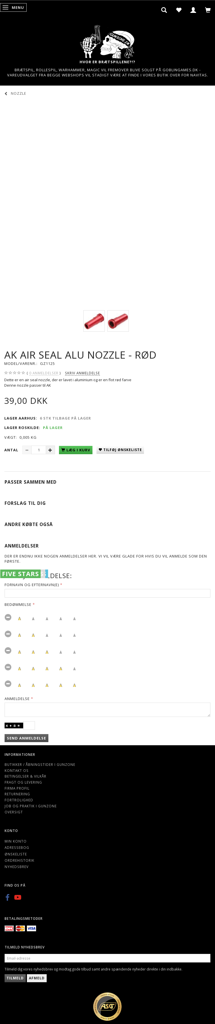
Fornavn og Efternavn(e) (32, 584)
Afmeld (37, 978)
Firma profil (17, 788)
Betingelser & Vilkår (25, 776)
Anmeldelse (17, 698)
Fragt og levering (23, 782)
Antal (11, 449)
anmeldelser (43, 373)
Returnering (17, 794)
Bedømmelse (18, 604)
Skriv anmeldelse (82, 373)
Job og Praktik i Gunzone (31, 806)
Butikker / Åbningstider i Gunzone (40, 764)
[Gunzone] (107, 40)
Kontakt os (17, 770)
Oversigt (14, 812)
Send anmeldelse (26, 738)
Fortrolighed (19, 800)
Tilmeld (15, 978)
